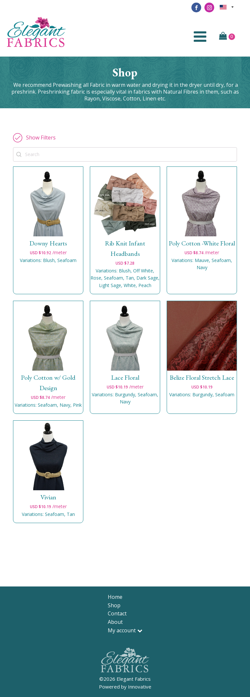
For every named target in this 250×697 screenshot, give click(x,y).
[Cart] (227, 36)
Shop (114, 605)
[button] (34, 137)
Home (115, 596)
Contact (117, 613)
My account (125, 630)
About (115, 621)
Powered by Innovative (125, 686)
